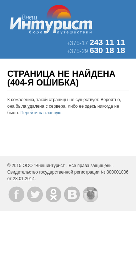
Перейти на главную (40, 112)
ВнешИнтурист (51, 19)
